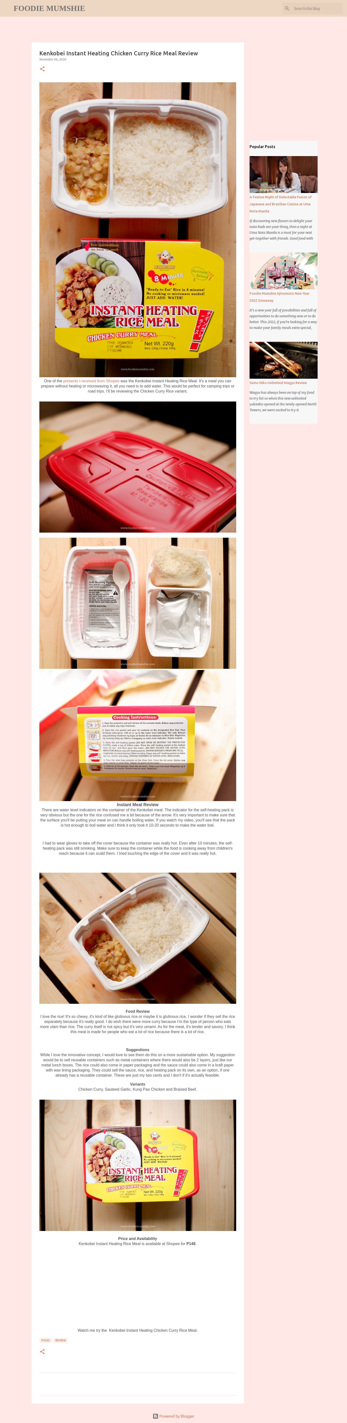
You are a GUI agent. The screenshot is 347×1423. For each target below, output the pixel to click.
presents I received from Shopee (91, 381)
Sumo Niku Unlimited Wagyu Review (278, 383)
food (45, 1340)
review (60, 1340)
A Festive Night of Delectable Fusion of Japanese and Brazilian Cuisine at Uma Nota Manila (281, 204)
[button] (42, 69)
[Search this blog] (317, 8)
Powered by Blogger (173, 1416)
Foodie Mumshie (49, 8)
